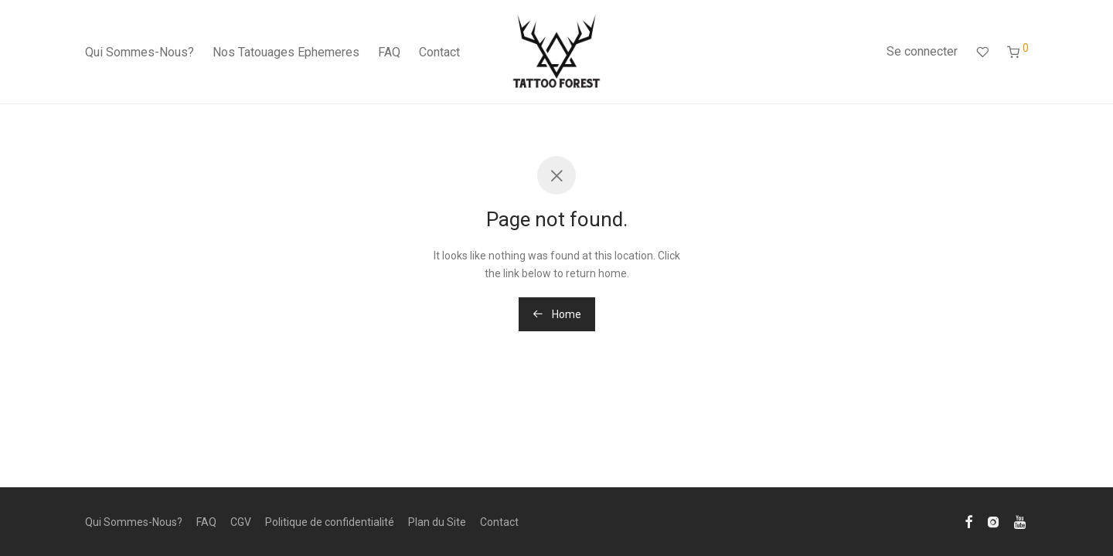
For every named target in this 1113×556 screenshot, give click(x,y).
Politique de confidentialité (329, 522)
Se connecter (922, 51)
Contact (439, 52)
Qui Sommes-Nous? (139, 52)
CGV (240, 522)
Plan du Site (437, 522)
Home (557, 314)
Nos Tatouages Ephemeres (286, 52)
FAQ (389, 52)
